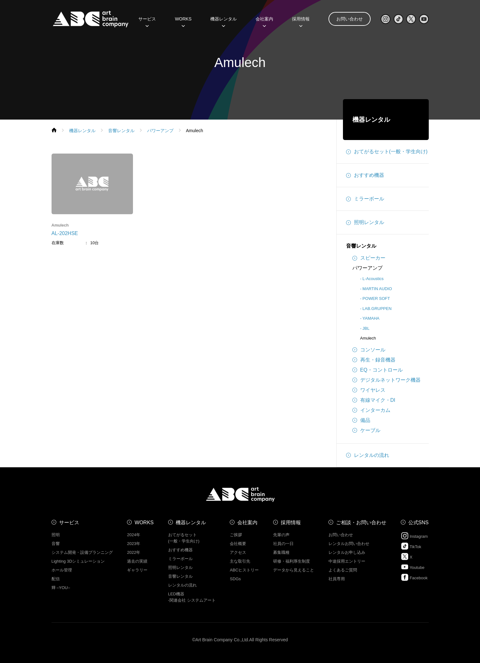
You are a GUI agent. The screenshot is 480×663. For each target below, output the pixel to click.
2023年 (133, 543)
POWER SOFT (376, 298)
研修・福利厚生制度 (291, 561)
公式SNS (418, 522)
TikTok (411, 546)
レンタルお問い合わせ (348, 543)
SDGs (235, 578)
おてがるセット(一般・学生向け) (387, 151)
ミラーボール (365, 199)
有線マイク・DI (373, 400)
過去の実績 (137, 561)
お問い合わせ (349, 18)
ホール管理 (62, 570)
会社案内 (264, 21)
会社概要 (238, 543)
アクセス (238, 552)
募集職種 (281, 552)
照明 (56, 534)
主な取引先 (240, 561)
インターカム (371, 410)
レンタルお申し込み (346, 552)
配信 (56, 578)
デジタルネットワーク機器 (386, 380)
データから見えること (293, 570)
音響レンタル (361, 246)
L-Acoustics (372, 278)
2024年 (133, 534)
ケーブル (366, 430)
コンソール (368, 350)
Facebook (414, 577)
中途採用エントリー (346, 561)
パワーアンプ (367, 268)
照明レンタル (365, 222)
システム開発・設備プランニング (82, 552)
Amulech (368, 338)
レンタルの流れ (367, 455)
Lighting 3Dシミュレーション (78, 561)
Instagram (414, 536)
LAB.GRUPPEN (376, 308)
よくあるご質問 (342, 570)
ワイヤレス (368, 390)
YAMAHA (370, 318)
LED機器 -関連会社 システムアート (192, 597)
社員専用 (336, 578)
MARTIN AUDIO (377, 288)
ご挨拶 (236, 534)
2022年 (133, 552)
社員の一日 (283, 543)
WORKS (183, 21)
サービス (147, 21)
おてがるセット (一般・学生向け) (184, 537)
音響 (56, 543)
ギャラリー (137, 570)
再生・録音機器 (373, 360)
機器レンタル (223, 21)
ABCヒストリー (244, 570)
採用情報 (301, 21)
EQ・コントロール (377, 370)
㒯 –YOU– (61, 587)
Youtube (413, 567)
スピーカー (368, 258)
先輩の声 (281, 534)
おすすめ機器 (365, 175)
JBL (365, 328)
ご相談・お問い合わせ (361, 522)
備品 (361, 420)
